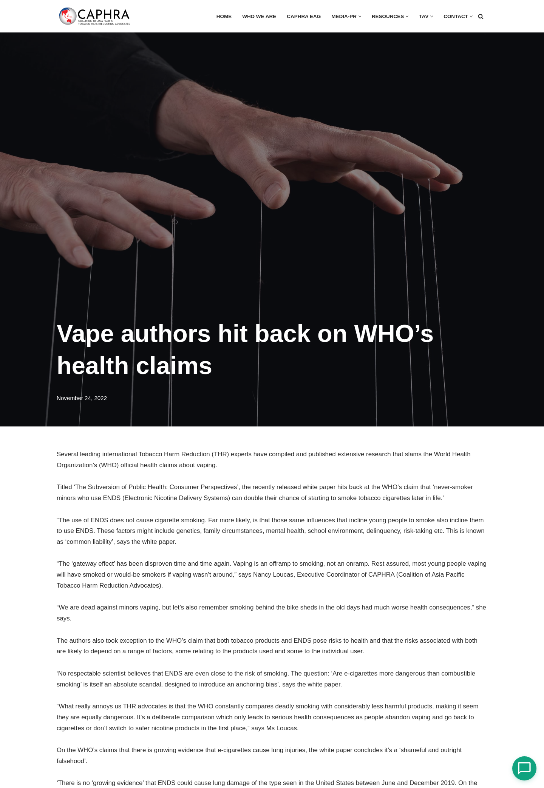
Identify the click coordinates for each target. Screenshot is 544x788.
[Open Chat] (524, 768)
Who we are (258, 16)
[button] (359, 16)
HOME (222, 16)
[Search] (481, 16)
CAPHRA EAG (303, 16)
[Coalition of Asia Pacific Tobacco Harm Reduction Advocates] (96, 16)
